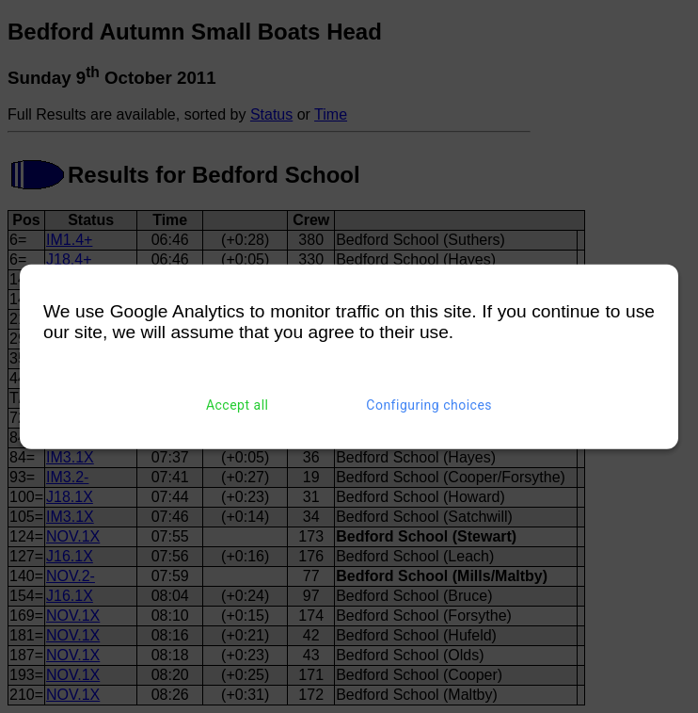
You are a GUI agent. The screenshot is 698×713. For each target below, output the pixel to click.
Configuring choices (429, 405)
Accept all (237, 405)
